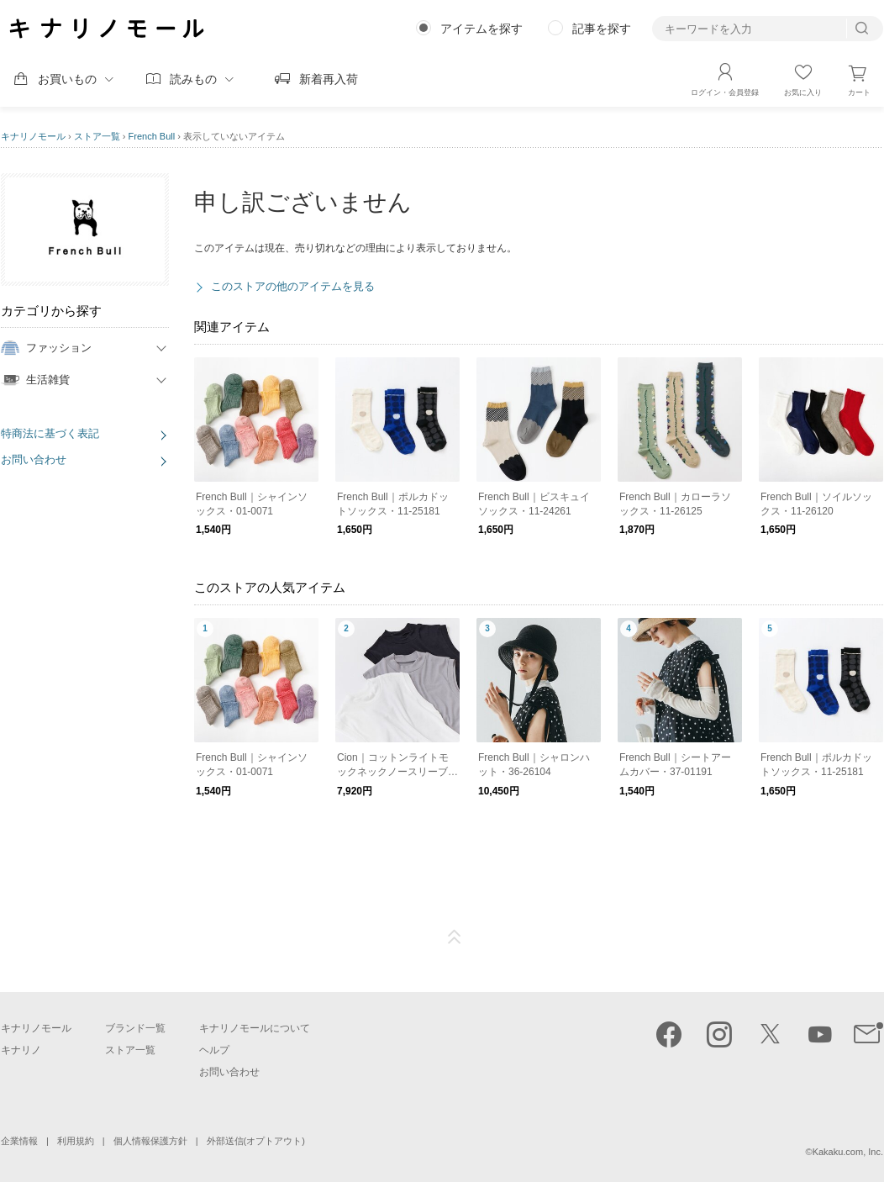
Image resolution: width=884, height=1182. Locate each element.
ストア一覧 (97, 136)
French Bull (152, 136)
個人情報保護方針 (150, 1141)
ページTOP (454, 937)
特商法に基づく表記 (50, 433)
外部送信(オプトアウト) (256, 1141)
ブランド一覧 (135, 1028)
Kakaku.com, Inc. (848, 1152)
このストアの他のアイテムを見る (293, 286)
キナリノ (21, 1050)
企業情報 (19, 1141)
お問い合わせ (33, 459)
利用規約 (75, 1141)
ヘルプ (214, 1050)
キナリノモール (33, 136)
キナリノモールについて (254, 1028)
